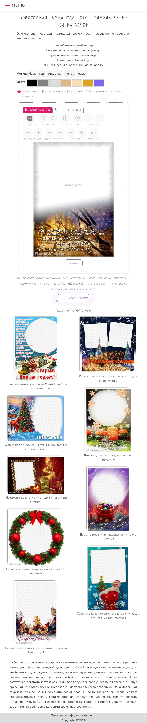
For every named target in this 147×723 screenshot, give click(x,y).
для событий (74, 667)
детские (100, 672)
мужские (86, 672)
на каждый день (50, 667)
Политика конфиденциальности (73, 715)
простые (131, 672)
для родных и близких (46, 672)
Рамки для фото (21, 667)
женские (71, 672)
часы (82, 74)
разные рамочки (21, 677)
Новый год (36, 74)
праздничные (96, 667)
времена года (119, 667)
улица (69, 74)
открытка (54, 74)
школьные (115, 672)
